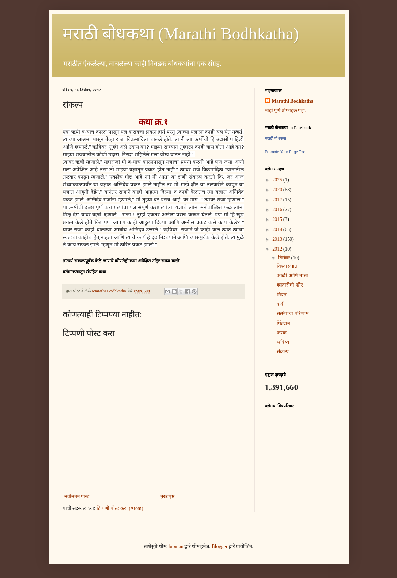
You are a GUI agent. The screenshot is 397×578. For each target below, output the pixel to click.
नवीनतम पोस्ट (77, 496)
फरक (282, 332)
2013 (277, 239)
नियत (282, 294)
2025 (277, 180)
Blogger (219, 546)
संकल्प (283, 351)
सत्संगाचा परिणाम (292, 313)
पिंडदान (283, 323)
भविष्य (283, 342)
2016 (277, 209)
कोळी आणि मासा (292, 275)
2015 (277, 219)
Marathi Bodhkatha (292, 101)
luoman (176, 546)
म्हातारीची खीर (290, 285)
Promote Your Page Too (285, 152)
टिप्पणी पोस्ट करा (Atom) (120, 508)
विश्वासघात (287, 266)
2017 (277, 199)
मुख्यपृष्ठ (167, 496)
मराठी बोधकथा (275, 138)
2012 (277, 249)
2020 (277, 189)
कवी (281, 304)
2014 (277, 229)
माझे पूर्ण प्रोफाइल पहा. (285, 110)
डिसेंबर (284, 257)
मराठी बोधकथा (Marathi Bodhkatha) (181, 33)
